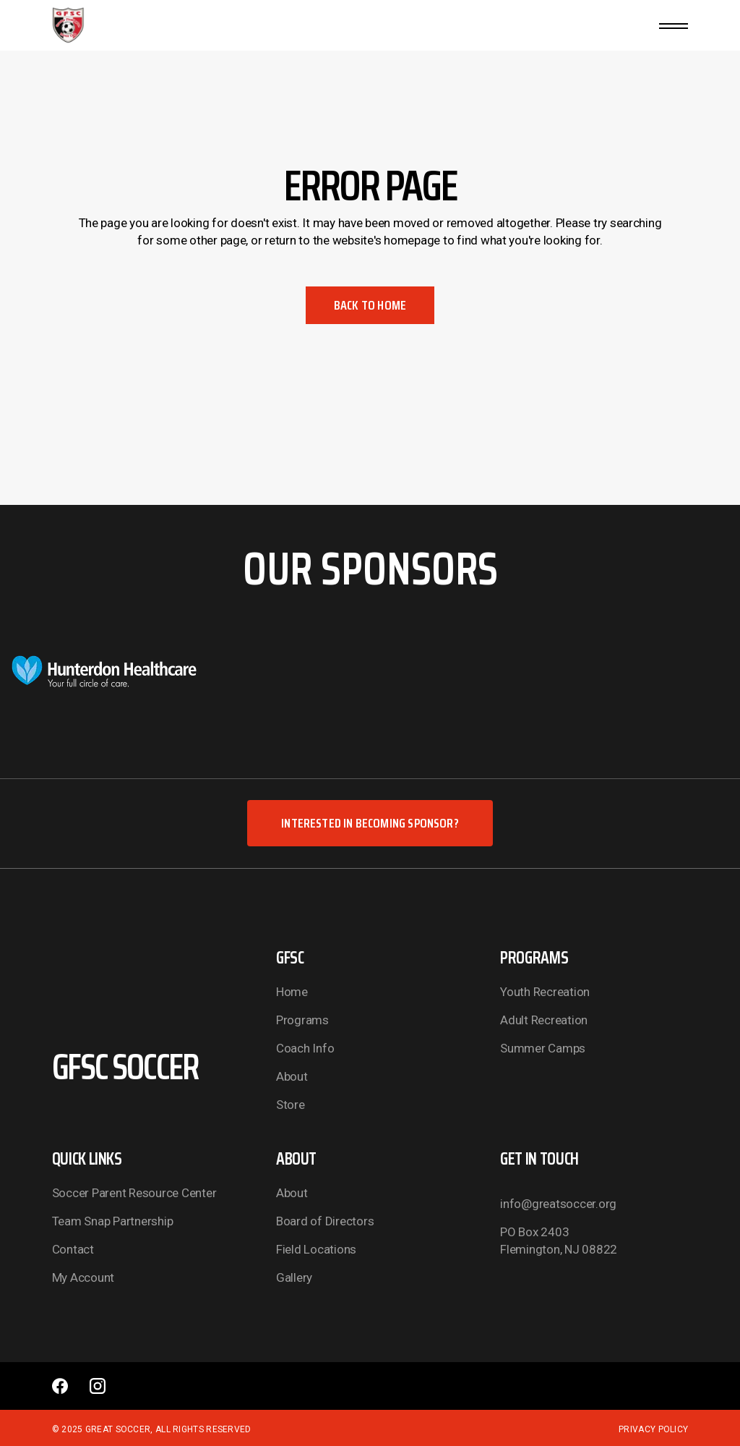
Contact (73, 1249)
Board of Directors (325, 1221)
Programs (302, 1020)
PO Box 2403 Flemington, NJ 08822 (558, 1240)
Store (290, 1104)
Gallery (294, 1277)
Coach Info (305, 1048)
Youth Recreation (545, 991)
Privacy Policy (653, 1429)
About (292, 1076)
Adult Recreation (544, 1020)
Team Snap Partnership (112, 1221)
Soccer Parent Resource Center (134, 1193)
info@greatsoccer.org (558, 1203)
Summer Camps (542, 1048)
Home (292, 991)
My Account (83, 1277)
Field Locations (316, 1249)
